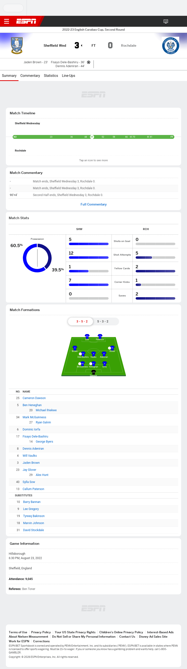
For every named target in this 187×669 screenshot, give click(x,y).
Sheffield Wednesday (27, 123)
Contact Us (127, 636)
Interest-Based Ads (160, 632)
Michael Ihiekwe (46, 410)
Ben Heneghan (32, 405)
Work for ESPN (19, 641)
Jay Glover (29, 470)
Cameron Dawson (34, 398)
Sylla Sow (29, 482)
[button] (174, 21)
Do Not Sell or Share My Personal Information (83, 636)
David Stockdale (33, 530)
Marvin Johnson (33, 523)
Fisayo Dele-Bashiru (35, 436)
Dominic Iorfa (31, 429)
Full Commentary (94, 204)
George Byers (44, 441)
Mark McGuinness (34, 417)
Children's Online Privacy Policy (121, 632)
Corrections (41, 641)
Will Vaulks (30, 455)
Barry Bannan (31, 502)
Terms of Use (18, 632)
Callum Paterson (33, 489)
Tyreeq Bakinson (34, 516)
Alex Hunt (42, 475)
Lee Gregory (31, 509)
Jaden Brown (31, 462)
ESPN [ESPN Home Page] (26, 21)
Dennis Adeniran (33, 448)
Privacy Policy (41, 632)
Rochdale (20, 150)
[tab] (80, 321)
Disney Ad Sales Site (153, 636)
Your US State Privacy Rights (75, 632)
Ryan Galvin (43, 422)
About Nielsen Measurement (28, 636)
